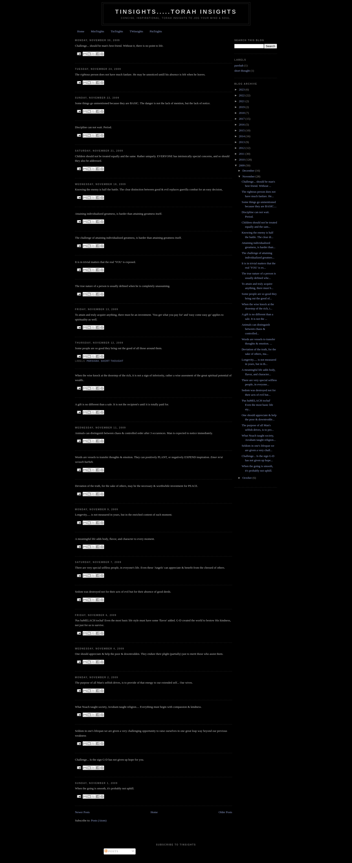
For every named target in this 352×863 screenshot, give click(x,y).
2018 (242, 113)
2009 (242, 165)
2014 (242, 136)
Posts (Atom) (99, 820)
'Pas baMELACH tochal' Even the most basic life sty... (257, 405)
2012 (242, 148)
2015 (242, 130)
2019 (242, 107)
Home (80, 31)
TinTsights (117, 31)
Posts (112, 851)
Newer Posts (82, 812)
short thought (112, 361)
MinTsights (97, 31)
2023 (242, 89)
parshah (93, 361)
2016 (242, 124)
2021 (242, 101)
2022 (242, 95)
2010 (242, 159)
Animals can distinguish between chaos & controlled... (256, 329)
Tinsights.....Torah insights (176, 11)
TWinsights (136, 31)
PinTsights (156, 31)
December (248, 170)
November (248, 176)
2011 (242, 153)
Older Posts (225, 812)
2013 (242, 142)
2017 (242, 118)
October (247, 477)
